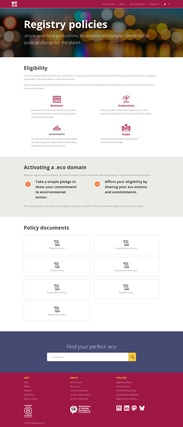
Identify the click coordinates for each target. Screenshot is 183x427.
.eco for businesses (79, 390)
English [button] (153, 4)
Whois (27, 386)
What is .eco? (76, 382)
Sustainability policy (126, 390)
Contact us (29, 394)
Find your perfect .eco (91, 346)
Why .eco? (75, 386)
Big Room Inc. (38, 423)
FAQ (26, 382)
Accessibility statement (127, 394)
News (122, 4)
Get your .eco (108, 4)
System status (31, 398)
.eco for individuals (79, 398)
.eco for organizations (80, 394)
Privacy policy (123, 386)
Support (28, 390)
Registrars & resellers (126, 398)
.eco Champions (137, 4)
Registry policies (124, 382)
